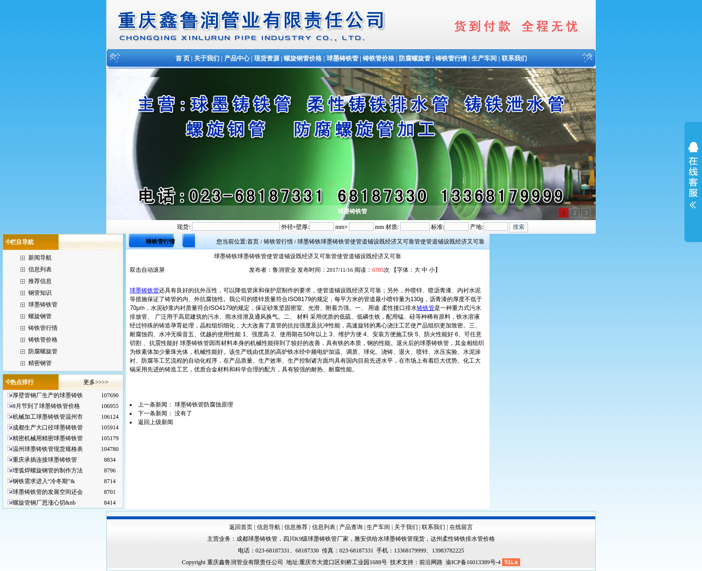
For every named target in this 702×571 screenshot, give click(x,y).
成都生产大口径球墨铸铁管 (48, 427)
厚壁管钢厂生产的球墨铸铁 (48, 395)
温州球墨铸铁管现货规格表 (48, 449)
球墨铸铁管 (342, 58)
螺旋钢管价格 (303, 58)
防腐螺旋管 (414, 58)
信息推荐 (296, 527)
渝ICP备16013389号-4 (474, 562)
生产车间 (484, 58)
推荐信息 (40, 281)
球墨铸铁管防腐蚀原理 (204, 404)
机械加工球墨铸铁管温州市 (48, 416)
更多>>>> (95, 382)
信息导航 (268, 527)
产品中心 (237, 58)
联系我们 (514, 58)
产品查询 (351, 527)
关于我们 (206, 58)
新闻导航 (40, 257)
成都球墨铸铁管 (256, 538)
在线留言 (461, 527)
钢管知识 (40, 292)
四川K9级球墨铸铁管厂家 (316, 538)
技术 (396, 562)
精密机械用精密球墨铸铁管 (48, 438)
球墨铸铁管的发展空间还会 (48, 492)
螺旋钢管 (40, 316)
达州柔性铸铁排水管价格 (462, 538)
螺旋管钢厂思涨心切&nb (44, 502)
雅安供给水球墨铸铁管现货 (389, 538)
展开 (693, 181)
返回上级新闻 (155, 422)
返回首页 (241, 527)
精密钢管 (40, 363)
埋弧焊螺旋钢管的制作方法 (48, 470)
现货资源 (266, 58)
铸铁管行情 (451, 58)
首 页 (183, 58)
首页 (253, 241)
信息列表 (40, 269)
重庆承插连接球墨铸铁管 (45, 459)
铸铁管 (425, 308)
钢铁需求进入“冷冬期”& (44, 481)
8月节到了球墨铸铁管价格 (46, 406)
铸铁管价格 (378, 58)
